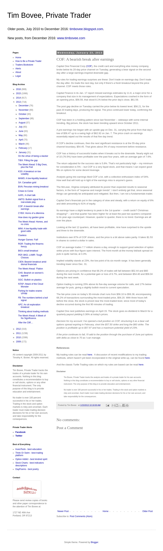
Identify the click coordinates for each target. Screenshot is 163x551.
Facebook (20, 432)
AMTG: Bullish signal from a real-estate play (31, 200)
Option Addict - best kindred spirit (31, 459)
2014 (19, 98)
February (23, 148)
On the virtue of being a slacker (33, 156)
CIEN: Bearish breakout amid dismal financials (32, 263)
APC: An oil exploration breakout (29, 305)
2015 (19, 93)
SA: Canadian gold (27, 182)
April (21, 139)
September (24, 118)
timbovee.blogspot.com (86, 29)
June (21, 131)
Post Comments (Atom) (81, 516)
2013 (19, 102)
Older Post (147, 511)
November (24, 110)
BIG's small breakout (28, 250)
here (89, 354)
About (18, 72)
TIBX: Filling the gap (28, 160)
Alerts (18, 68)
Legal (18, 76)
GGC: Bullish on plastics (29, 279)
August (22, 122)
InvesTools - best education (28, 449)
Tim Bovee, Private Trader (49, 15)
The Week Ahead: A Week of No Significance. (32, 316)
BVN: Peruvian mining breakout (33, 186)
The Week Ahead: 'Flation (30, 268)
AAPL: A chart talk (26, 195)
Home (105, 511)
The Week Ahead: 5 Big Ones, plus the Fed (32, 165)
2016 (19, 89)
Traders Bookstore (24, 65)
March (22, 144)
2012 (19, 329)
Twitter (18, 436)
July (21, 127)
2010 (19, 337)
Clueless (22, 235)
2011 (19, 333)
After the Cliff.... (25, 322)
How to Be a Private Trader (28, 61)
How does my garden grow (31, 217)
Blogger (94, 542)
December (24, 105)
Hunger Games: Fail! (28, 239)
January (23, 152)
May (21, 135)
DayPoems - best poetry (27, 469)
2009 (19, 341)
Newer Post (63, 511)
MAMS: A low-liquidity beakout (32, 178)
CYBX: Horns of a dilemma (31, 213)
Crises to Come (25, 191)
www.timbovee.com (71, 38)
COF (89, 66)
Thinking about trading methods (33, 311)
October (23, 114)
